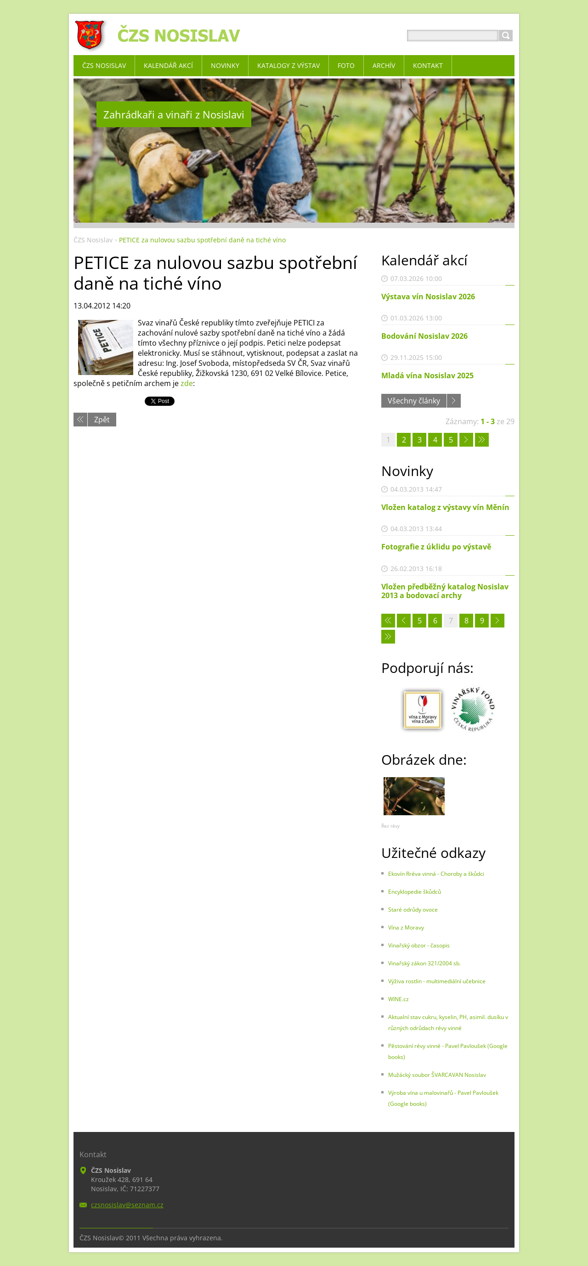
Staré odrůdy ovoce (413, 909)
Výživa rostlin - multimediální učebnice (437, 981)
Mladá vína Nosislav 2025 (427, 375)
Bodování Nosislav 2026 (424, 336)
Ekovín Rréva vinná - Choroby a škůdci (436, 874)
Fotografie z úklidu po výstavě (436, 547)
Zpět (102, 420)
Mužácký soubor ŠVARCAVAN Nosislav (437, 1075)
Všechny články (414, 401)
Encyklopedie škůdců (414, 892)
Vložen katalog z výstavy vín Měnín (445, 507)
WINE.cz (398, 999)
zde (187, 383)
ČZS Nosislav (93, 239)
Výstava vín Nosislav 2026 (428, 296)
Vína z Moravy (406, 927)
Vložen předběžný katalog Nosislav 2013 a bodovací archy (445, 591)
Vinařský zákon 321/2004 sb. (424, 963)
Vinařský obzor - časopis (419, 945)
